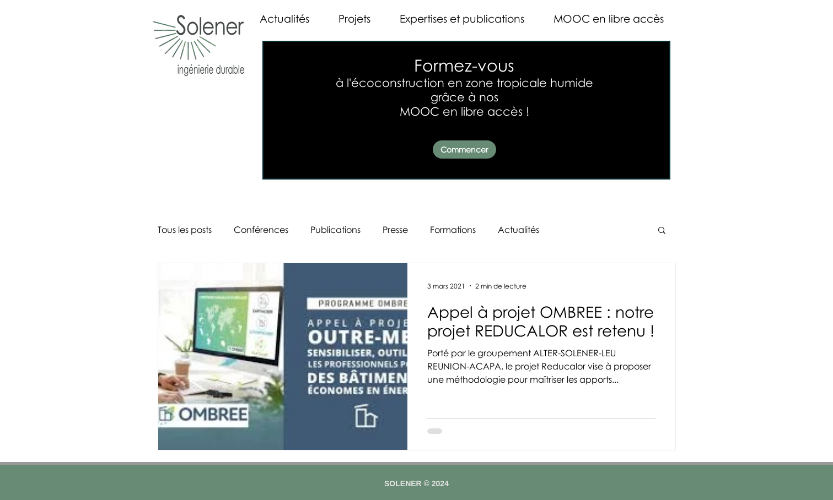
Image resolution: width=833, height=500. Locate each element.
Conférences (261, 229)
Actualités (518, 229)
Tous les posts (185, 229)
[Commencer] (464, 149)
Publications (335, 229)
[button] (662, 231)
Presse (395, 229)
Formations (453, 229)
